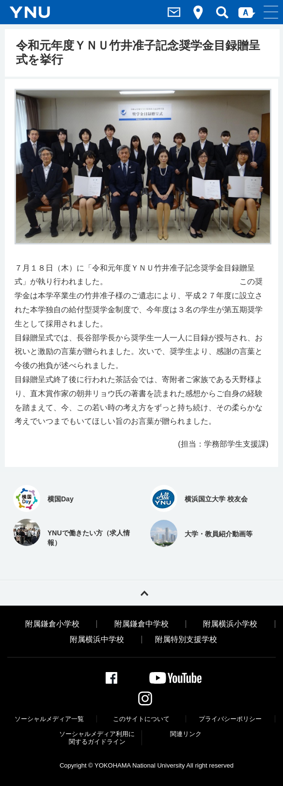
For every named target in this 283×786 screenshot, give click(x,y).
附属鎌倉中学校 (141, 624)
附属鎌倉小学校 (52, 624)
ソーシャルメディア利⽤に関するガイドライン (97, 737)
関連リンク (186, 734)
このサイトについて (141, 718)
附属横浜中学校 (97, 639)
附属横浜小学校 (230, 624)
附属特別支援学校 (186, 639)
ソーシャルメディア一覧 (49, 718)
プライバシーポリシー (230, 718)
